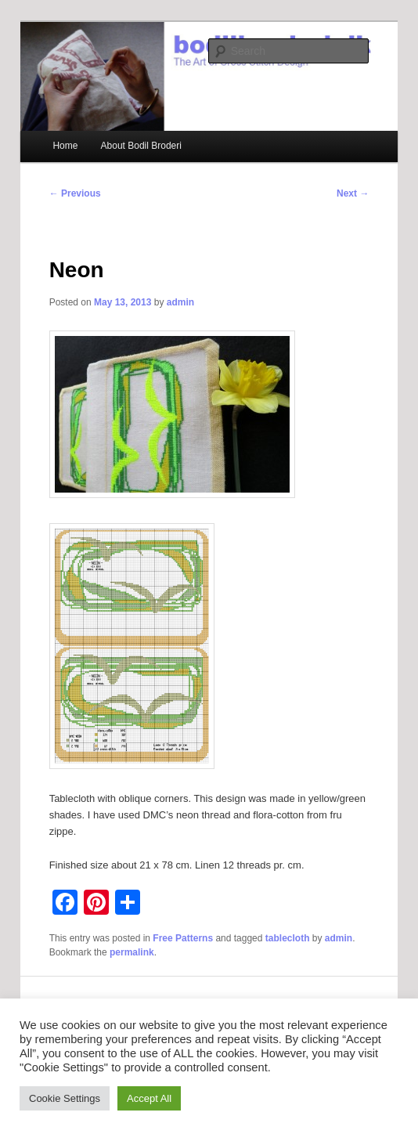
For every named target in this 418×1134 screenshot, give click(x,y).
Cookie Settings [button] (64, 1098)
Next (353, 193)
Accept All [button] (149, 1098)
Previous (75, 193)
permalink (132, 952)
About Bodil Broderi (141, 145)
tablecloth (287, 938)
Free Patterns (183, 938)
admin (180, 302)
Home (64, 145)
